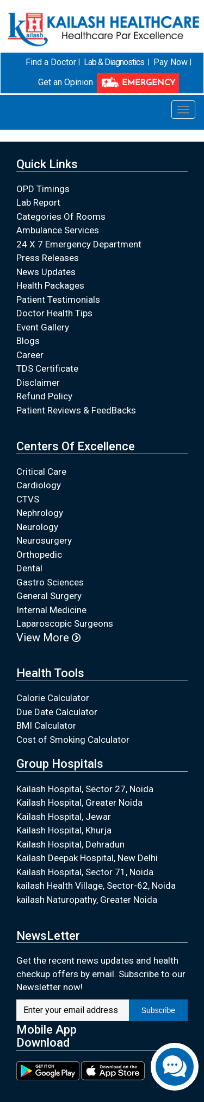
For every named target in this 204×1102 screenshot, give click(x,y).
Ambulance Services (57, 230)
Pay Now (170, 62)
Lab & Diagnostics (114, 62)
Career (30, 354)
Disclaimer (38, 382)
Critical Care (41, 471)
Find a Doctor (51, 62)
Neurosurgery (44, 540)
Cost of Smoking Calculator (72, 739)
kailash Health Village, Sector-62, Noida (96, 885)
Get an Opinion (65, 82)
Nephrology (39, 512)
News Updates (46, 271)
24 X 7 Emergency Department (78, 243)
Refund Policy (44, 396)
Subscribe (158, 1009)
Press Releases (47, 257)
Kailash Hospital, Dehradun (70, 843)
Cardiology (38, 485)
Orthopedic (39, 554)
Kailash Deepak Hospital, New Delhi (87, 857)
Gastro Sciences (50, 581)
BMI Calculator (46, 725)
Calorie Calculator (52, 697)
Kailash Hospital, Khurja (64, 830)
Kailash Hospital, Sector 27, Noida (84, 788)
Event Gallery (42, 326)
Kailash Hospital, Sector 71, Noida (84, 871)
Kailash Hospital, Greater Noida (79, 802)
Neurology (37, 526)
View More (48, 637)
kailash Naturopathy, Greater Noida (86, 899)
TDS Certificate (47, 368)
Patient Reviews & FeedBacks (76, 409)
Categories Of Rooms (61, 216)
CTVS (27, 498)
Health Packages (50, 285)
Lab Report (38, 202)
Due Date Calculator (56, 711)
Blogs (28, 340)
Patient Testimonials (58, 299)
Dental (29, 568)
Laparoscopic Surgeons (64, 623)
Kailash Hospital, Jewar (63, 816)
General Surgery (49, 595)
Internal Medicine (51, 609)
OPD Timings (43, 188)
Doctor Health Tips (54, 313)
